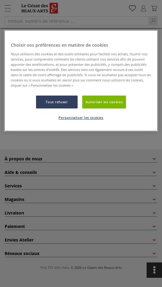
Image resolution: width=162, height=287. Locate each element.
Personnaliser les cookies (81, 117)
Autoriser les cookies (104, 102)
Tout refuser (57, 102)
